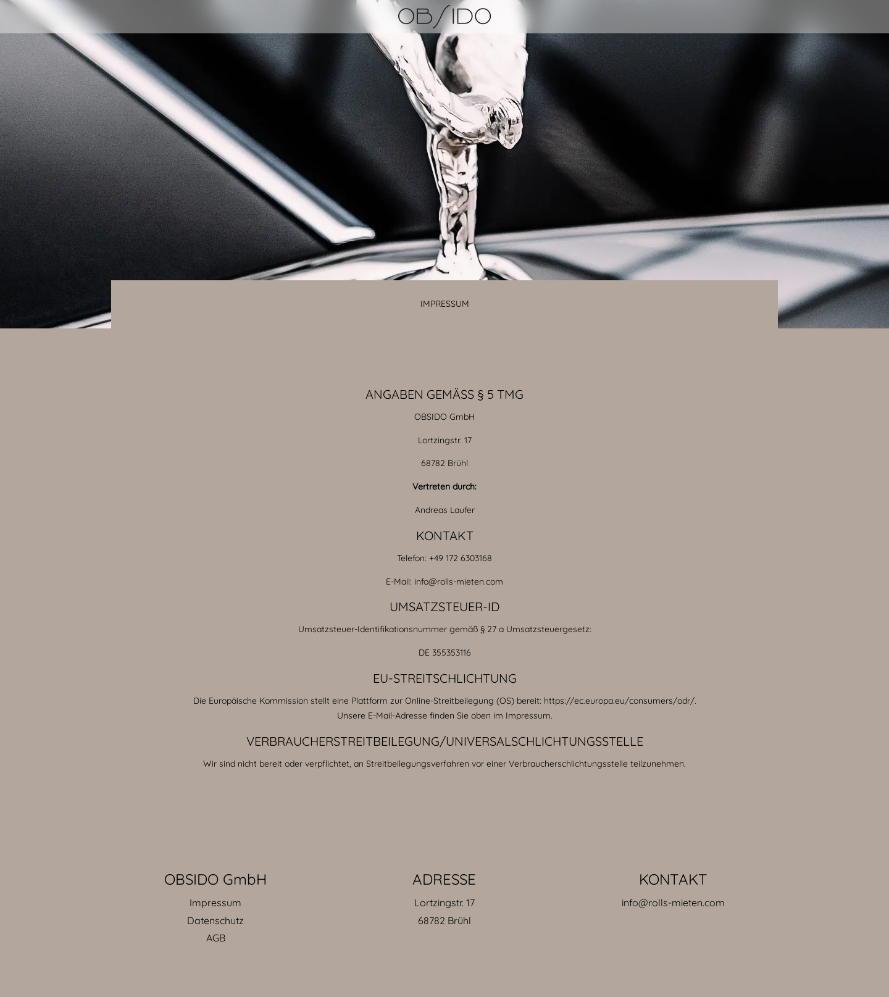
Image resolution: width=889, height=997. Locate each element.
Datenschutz (215, 920)
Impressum (215, 902)
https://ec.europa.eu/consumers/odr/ (619, 700)
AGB (215, 938)
